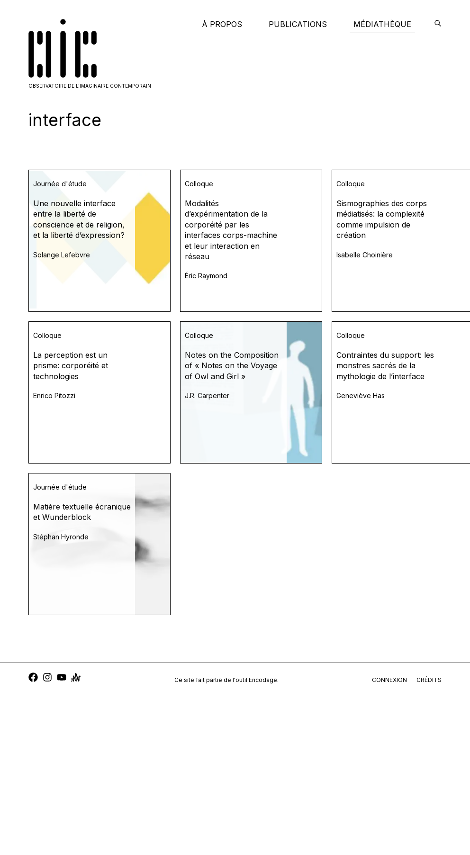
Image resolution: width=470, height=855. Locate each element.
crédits (429, 679)
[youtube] (61, 678)
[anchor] (76, 678)
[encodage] (438, 24)
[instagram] (47, 678)
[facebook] (33, 678)
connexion (389, 679)
